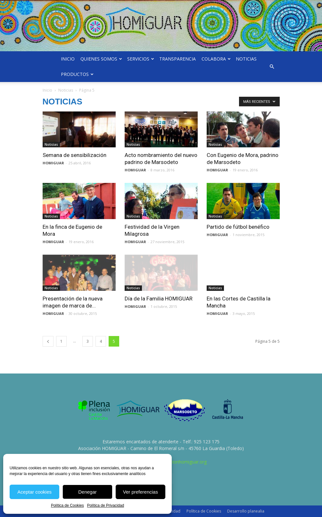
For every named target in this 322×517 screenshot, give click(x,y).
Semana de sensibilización (74, 155)
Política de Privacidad (105, 505)
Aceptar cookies (34, 492)
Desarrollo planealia (245, 511)
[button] (272, 66)
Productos (77, 74)
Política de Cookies (67, 505)
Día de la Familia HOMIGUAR (159, 298)
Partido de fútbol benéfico (238, 227)
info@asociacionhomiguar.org (175, 462)
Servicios (140, 59)
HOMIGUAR (53, 162)
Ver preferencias (140, 492)
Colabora (216, 59)
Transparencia (177, 59)
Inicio (68, 59)
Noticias (246, 59)
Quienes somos (101, 59)
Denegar (87, 492)
